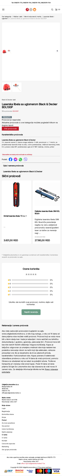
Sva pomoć (6, 426)
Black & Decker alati (9, 100)
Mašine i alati (17, 16)
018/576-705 (36, 3)
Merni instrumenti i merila (32, 16)
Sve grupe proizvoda (9, 449)
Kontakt (4, 441)
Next (57, 51)
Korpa (4, 417)
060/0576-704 (46, 3)
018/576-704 (27, 3)
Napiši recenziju (31, 312)
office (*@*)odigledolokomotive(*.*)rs (33, 463)
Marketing (5, 446)
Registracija (6, 411)
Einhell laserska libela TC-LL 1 (15, 216)
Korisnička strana (8, 414)
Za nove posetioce (8, 423)
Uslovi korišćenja (8, 429)
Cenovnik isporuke (8, 444)
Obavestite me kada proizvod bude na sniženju (17, 154)
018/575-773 (18, 3)
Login (4, 408)
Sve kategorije (6, 16)
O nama (4, 438)
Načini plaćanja (7, 432)
